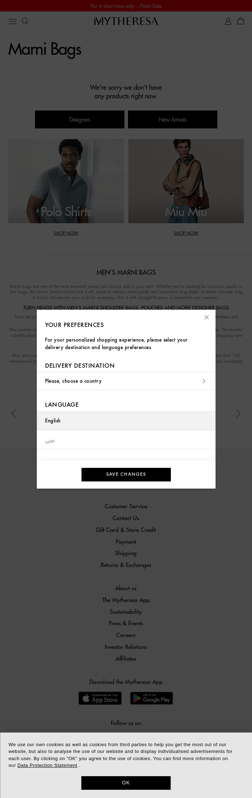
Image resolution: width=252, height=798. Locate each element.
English (53, 421)
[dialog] (126, 765)
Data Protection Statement (47, 765)
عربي (50, 440)
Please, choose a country (126, 381)
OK (126, 782)
